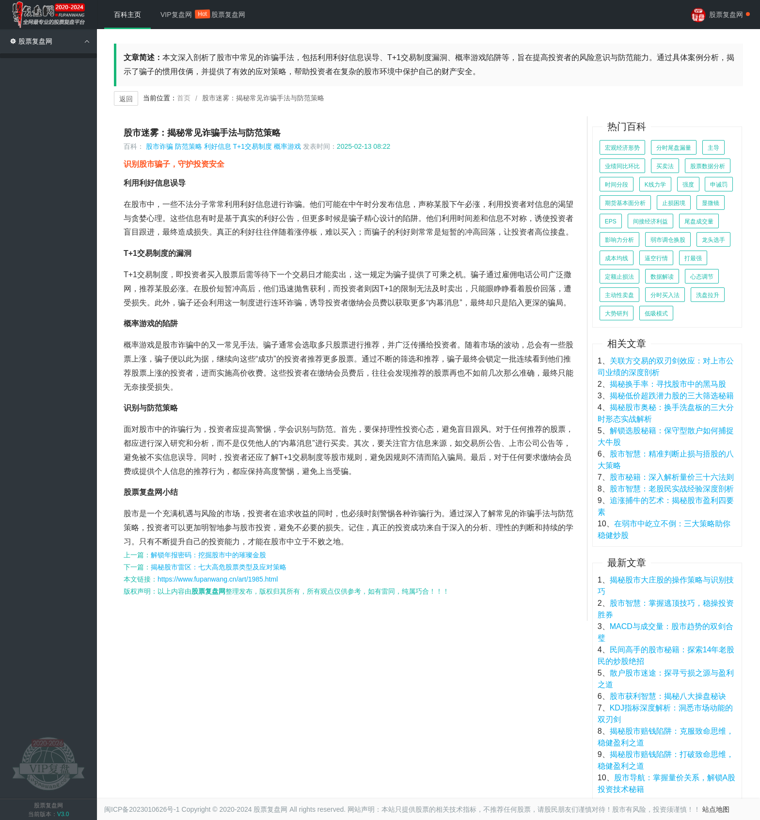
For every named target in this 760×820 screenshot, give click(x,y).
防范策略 (188, 146)
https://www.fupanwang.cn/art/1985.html (218, 579)
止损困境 (673, 203)
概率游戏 (287, 146)
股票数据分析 (707, 166)
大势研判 (616, 313)
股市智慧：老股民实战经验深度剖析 (672, 489)
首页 (183, 98)
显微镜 (710, 203)
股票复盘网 (228, 14)
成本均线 (616, 258)
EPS (611, 221)
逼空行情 (656, 258)
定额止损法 (619, 276)
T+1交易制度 (252, 146)
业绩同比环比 (622, 166)
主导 (713, 147)
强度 (688, 184)
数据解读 (662, 276)
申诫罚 (719, 184)
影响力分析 (619, 240)
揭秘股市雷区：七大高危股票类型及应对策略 (218, 567)
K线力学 (655, 184)
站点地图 (715, 809)
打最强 (693, 258)
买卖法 (665, 166)
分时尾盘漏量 (673, 147)
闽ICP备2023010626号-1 (142, 809)
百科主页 (127, 14)
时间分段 (616, 184)
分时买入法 (665, 295)
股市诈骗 (159, 146)
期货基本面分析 (625, 203)
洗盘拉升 (707, 295)
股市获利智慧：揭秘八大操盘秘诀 (668, 696)
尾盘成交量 (698, 221)
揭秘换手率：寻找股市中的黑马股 (668, 384)
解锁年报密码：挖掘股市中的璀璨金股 (208, 555)
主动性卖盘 (619, 295)
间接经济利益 (650, 221)
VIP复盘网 (181, 14)
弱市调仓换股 (667, 240)
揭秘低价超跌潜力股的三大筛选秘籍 (672, 396)
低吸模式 (656, 313)
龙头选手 (713, 240)
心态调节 (701, 276)
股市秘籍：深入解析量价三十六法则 (672, 477)
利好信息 (217, 146)
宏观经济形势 (622, 147)
